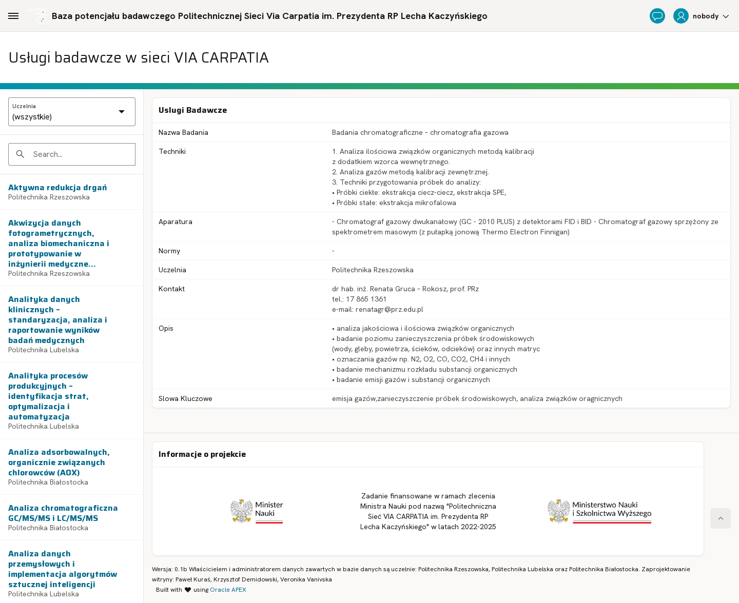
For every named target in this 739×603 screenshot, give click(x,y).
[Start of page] (720, 518)
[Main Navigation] (13, 16)
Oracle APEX (228, 590)
